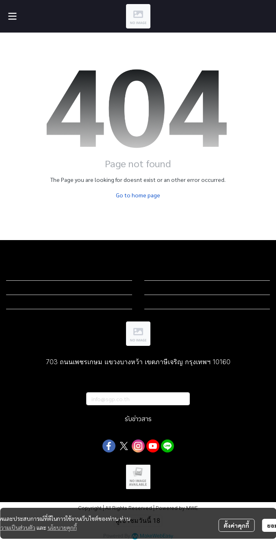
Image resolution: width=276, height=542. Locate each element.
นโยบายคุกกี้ (62, 527)
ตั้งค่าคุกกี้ (236, 525)
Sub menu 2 (21, 287)
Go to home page (138, 195)
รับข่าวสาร (138, 419)
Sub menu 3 (21, 301)
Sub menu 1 (21, 273)
